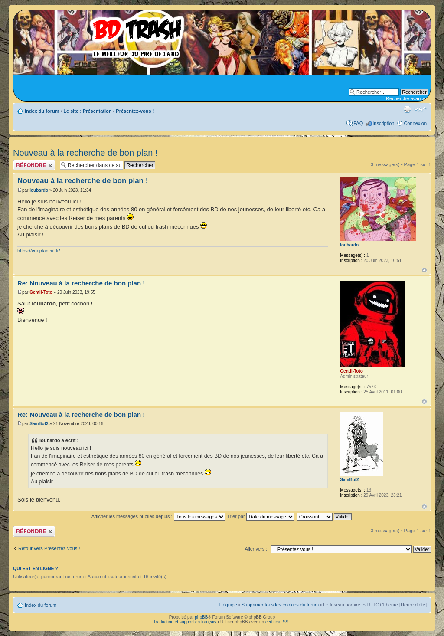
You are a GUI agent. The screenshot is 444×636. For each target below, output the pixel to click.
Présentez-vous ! (135, 111)
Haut (424, 270)
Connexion (415, 123)
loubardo (38, 190)
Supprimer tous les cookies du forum (280, 604)
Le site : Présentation (87, 111)
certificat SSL (278, 622)
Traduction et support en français (184, 622)
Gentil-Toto (40, 292)
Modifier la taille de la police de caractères (420, 109)
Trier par (260, 516)
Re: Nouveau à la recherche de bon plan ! (81, 283)
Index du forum (42, 111)
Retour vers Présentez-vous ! (49, 548)
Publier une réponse (34, 165)
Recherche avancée (407, 98)
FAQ (358, 123)
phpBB (201, 617)
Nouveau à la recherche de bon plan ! (85, 152)
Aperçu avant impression (407, 109)
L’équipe (228, 604)
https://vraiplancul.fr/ (38, 250)
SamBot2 (38, 423)
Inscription (383, 123)
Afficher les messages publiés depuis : (158, 516)
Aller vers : (256, 548)
